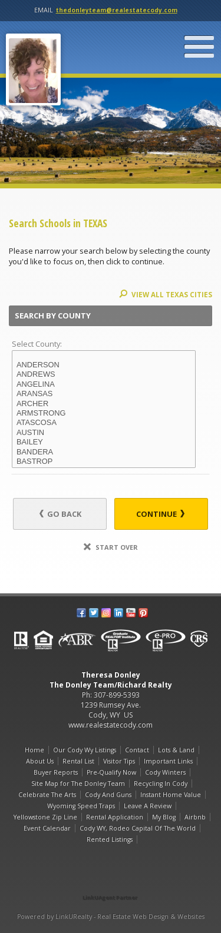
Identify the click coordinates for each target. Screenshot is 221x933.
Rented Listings (110, 839)
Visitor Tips (119, 761)
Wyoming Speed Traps (81, 806)
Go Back (60, 514)
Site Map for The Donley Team (78, 783)
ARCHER (103, 404)
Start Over (111, 547)
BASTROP (103, 461)
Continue (160, 514)
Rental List (78, 761)
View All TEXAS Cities (165, 294)
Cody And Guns (108, 795)
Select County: (37, 343)
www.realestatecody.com (110, 725)
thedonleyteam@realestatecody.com (116, 10)
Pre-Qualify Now (111, 772)
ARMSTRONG (103, 413)
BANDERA (103, 452)
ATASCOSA (103, 422)
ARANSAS (103, 394)
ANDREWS (103, 374)
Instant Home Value (170, 795)
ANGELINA (103, 384)
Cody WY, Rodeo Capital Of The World (138, 828)
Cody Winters (165, 772)
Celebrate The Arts (47, 795)
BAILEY (103, 442)
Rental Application (114, 817)
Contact (137, 750)
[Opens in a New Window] (110, 881)
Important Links (168, 761)
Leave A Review (147, 806)
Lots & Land (176, 750)
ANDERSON (103, 365)
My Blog (164, 817)
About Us (40, 761)
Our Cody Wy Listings (84, 750)
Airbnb (195, 817)
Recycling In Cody (160, 783)
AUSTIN (103, 432)
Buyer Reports (56, 772)
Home (34, 750)
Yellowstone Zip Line (45, 817)
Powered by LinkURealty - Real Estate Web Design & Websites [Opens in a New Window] (110, 916)
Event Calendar (47, 828)
